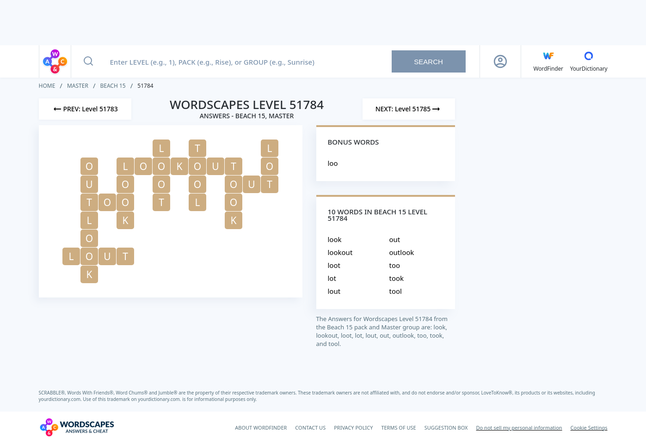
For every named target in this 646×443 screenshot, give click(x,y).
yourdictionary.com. (61, 399)
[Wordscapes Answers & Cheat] (77, 427)
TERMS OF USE (398, 427)
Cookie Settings (589, 427)
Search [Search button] (428, 62)
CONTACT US (310, 427)
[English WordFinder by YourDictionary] (548, 61)
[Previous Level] (85, 109)
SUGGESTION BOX (446, 427)
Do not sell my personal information (519, 427)
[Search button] (88, 61)
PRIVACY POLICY (353, 427)
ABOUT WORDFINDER (261, 427)
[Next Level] (409, 109)
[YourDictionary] (589, 61)
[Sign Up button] (500, 61)
